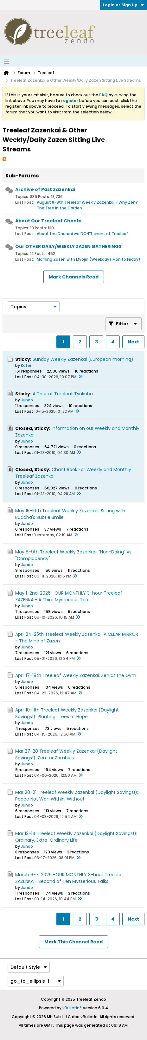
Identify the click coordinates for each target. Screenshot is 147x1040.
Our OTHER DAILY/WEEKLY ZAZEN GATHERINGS (68, 246)
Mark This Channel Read (73, 942)
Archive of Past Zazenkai (45, 189)
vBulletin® (72, 1008)
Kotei (26, 365)
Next (133, 342)
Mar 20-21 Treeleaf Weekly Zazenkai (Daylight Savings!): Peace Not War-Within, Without (76, 795)
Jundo (27, 400)
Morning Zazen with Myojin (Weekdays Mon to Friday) (88, 259)
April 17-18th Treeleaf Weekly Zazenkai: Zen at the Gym (75, 675)
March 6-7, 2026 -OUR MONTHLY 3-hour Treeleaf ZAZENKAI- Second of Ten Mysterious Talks (69, 877)
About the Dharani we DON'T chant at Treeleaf (82, 233)
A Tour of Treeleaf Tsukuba (63, 394)
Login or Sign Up (123, 5)
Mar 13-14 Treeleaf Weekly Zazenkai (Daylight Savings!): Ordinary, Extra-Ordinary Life (76, 836)
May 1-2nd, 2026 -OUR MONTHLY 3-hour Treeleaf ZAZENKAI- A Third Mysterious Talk (68, 596)
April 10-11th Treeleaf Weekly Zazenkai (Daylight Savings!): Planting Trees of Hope (67, 713)
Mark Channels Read (74, 277)
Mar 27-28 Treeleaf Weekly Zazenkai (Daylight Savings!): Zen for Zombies (66, 754)
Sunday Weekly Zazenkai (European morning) (83, 359)
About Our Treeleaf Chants (48, 221)
